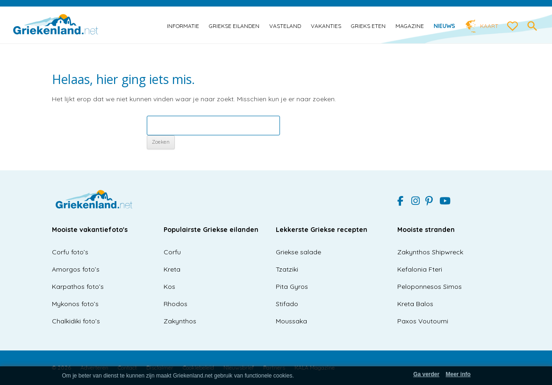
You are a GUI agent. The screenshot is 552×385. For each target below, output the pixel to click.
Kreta (172, 269)
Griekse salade (298, 252)
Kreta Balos (415, 304)
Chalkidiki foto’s (76, 321)
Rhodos (175, 304)
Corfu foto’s (70, 252)
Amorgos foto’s (76, 269)
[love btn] (513, 26)
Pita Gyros (292, 286)
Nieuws (444, 25)
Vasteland (285, 25)
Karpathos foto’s (78, 286)
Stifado (287, 304)
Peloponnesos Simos (429, 286)
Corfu (172, 252)
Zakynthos (180, 321)
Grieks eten (368, 25)
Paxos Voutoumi (422, 321)
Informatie (183, 25)
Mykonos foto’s (75, 304)
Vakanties (326, 25)
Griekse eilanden (234, 25)
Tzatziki (287, 269)
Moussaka (291, 321)
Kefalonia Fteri (419, 269)
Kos (169, 286)
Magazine (409, 25)
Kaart (489, 25)
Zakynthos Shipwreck (430, 252)
